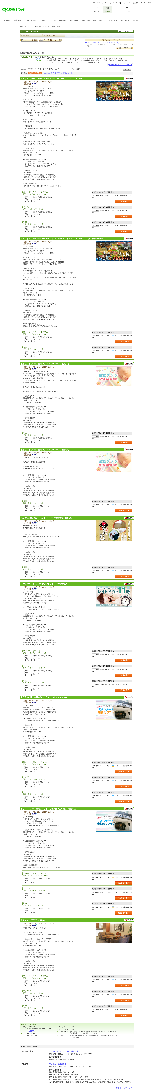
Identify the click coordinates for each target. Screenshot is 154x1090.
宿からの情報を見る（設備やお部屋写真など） (103, 43)
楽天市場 (136, 3)
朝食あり (33, 69)
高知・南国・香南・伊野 (51, 26)
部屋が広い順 (68, 73)
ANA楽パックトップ (27, 26)
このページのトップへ (126, 1088)
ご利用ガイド (101, 3)
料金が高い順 (57, 73)
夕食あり (43, 69)
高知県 (38, 26)
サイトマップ (112, 3)
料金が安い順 (47, 73)
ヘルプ (92, 3)
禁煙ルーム (53, 69)
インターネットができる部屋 (70, 69)
